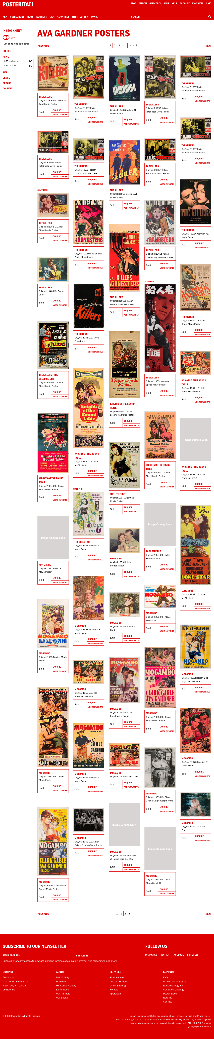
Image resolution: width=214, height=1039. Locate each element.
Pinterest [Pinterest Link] (192, 954)
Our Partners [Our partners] (63, 993)
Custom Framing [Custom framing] (119, 981)
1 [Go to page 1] (110, 45)
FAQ (165, 977)
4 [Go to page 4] (122, 45)
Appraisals (115, 993)
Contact (167, 1001)
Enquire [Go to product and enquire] (57, 110)
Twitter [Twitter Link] (165, 954)
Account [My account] (185, 3)
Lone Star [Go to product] (187, 590)
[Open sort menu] (133, 45)
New (5, 16)
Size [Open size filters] (5, 72)
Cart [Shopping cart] (208, 3)
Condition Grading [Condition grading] (173, 989)
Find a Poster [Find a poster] (117, 977)
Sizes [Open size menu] (75, 16)
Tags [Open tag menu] (52, 16)
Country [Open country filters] (7, 88)
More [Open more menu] (94, 16)
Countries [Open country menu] (63, 16)
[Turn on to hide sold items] (6, 37)
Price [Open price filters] (6, 56)
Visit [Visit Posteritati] (166, 3)
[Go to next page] (208, 45)
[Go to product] (53, 73)
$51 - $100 (10, 65)
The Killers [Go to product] (45, 96)
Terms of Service (184, 1015)
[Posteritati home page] (18, 4)
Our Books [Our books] (62, 997)
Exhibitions (62, 989)
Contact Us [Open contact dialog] (9, 989)
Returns (167, 997)
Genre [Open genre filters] (6, 77)
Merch (143, 3)
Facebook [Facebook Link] (178, 954)
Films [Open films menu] (30, 16)
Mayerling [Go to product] (45, 564)
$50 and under (11, 61)
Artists (84, 16)
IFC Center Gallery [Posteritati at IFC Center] (66, 985)
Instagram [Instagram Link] (151, 954)
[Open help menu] (174, 3)
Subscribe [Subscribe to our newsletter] (82, 955)
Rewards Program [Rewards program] (173, 985)
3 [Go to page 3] (119, 45)
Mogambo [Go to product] (116, 558)
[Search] (209, 17)
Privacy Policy (204, 1015)
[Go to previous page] (43, 45)
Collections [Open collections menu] (17, 16)
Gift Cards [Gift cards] (155, 3)
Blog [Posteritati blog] (133, 3)
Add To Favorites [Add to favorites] (60, 114)
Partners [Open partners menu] (41, 16)
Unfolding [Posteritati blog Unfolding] (61, 981)
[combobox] (171, 17)
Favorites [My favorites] (197, 3)
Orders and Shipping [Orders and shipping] (174, 981)
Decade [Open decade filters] (7, 83)
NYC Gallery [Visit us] (62, 977)
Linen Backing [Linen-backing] (118, 985)
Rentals (114, 989)
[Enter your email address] (45, 955)
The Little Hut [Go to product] (117, 494)
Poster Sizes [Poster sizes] (170, 993)
